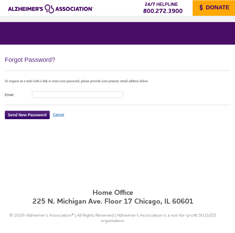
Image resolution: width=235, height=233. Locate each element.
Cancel (58, 114)
